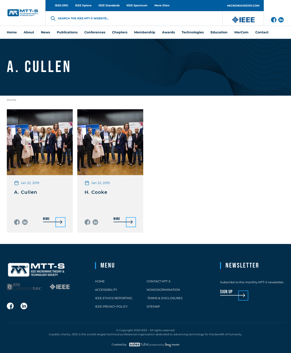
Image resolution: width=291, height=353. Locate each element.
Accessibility (106, 289)
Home (11, 100)
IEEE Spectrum (137, 5)
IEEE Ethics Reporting (113, 298)
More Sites (161, 5)
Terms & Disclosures (165, 298)
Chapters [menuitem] (119, 32)
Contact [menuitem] (261, 32)
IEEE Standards (109, 5)
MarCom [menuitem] (241, 32)
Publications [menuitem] (67, 32)
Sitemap (153, 306)
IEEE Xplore (83, 5)
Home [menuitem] (12, 32)
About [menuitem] (29, 32)
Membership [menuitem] (144, 32)
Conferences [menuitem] (94, 32)
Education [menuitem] (219, 32)
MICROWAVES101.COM (243, 5)
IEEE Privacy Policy (111, 306)
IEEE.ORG (61, 5)
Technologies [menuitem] (193, 32)
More (46, 219)
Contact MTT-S (159, 281)
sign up (226, 292)
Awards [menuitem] (168, 32)
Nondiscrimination (163, 289)
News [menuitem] (45, 32)
